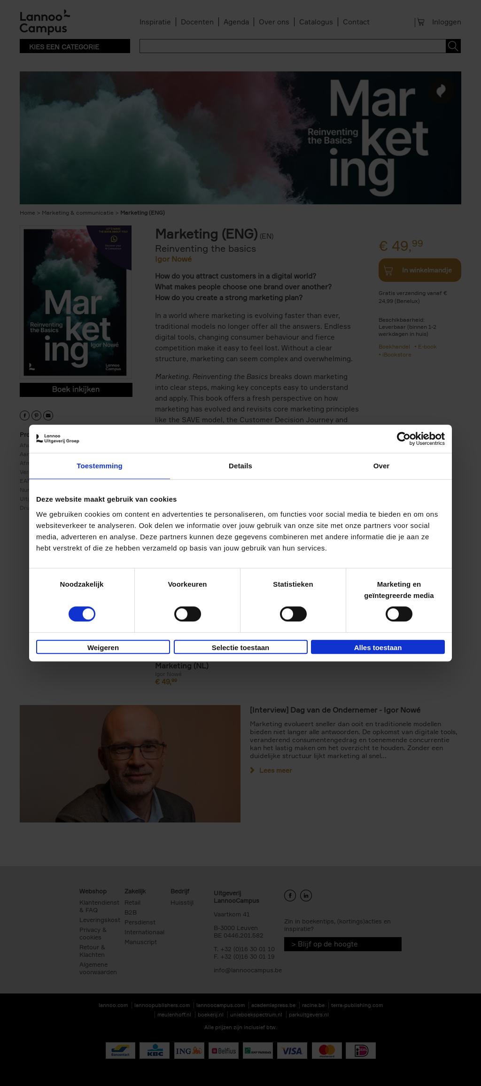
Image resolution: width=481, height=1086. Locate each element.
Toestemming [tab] (100, 466)
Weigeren (103, 648)
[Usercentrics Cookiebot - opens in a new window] (404, 439)
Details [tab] (240, 466)
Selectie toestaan (241, 648)
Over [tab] (381, 466)
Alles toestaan (378, 648)
